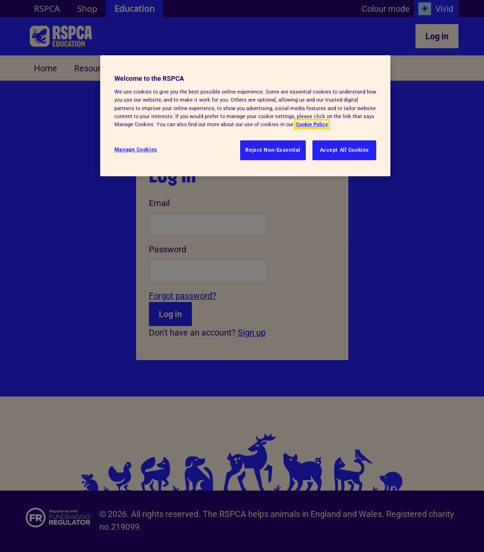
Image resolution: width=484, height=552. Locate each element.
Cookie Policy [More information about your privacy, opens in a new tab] (312, 124)
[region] (245, 115)
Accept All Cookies (344, 150)
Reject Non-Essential (272, 150)
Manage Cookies (135, 149)
